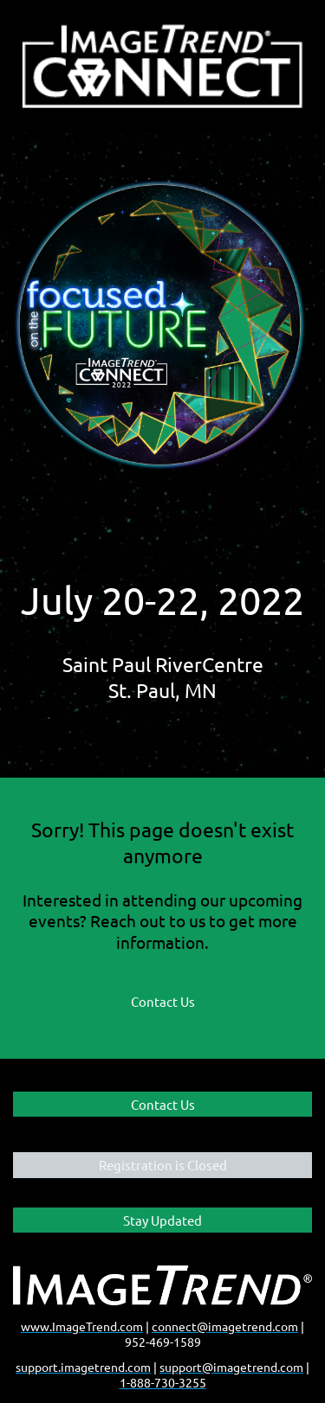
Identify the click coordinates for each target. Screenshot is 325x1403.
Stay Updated (162, 1220)
